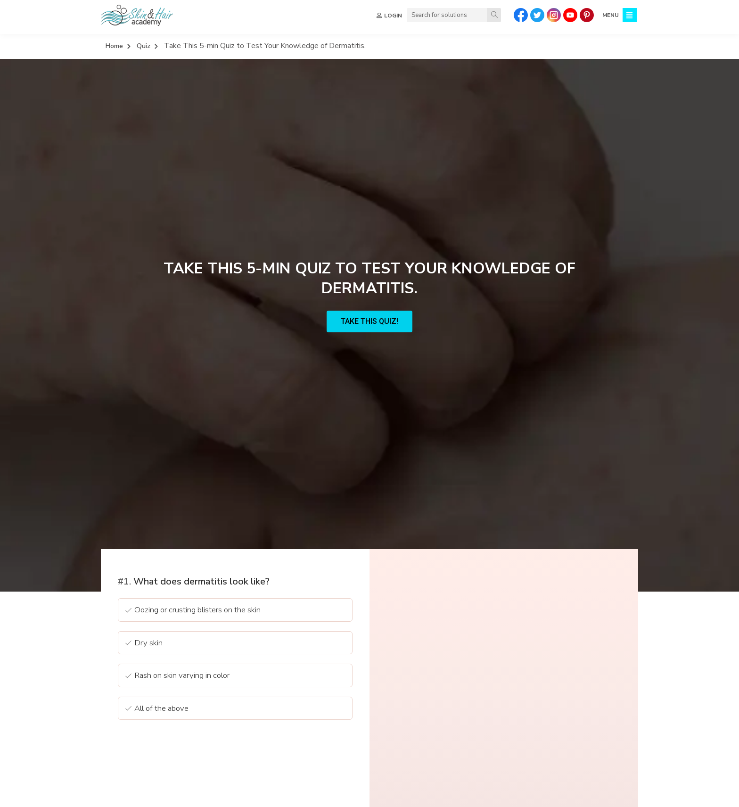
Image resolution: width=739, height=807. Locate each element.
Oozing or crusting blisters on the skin (192, 610)
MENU (610, 15)
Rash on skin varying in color (177, 676)
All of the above (156, 709)
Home (114, 45)
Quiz (143, 45)
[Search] (494, 15)
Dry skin (143, 643)
